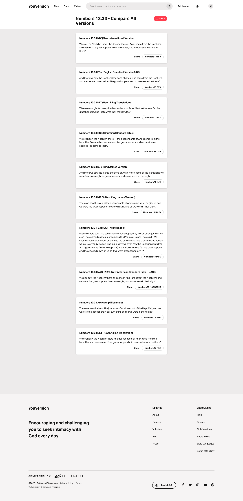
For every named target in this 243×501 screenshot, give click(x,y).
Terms (79, 483)
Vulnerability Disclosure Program (44, 487)
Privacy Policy (66, 483)
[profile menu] (208, 6)
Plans (66, 6)
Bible (56, 6)
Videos (77, 6)
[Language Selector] (197, 6)
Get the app (183, 6)
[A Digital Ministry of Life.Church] (121, 474)
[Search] (125, 6)
